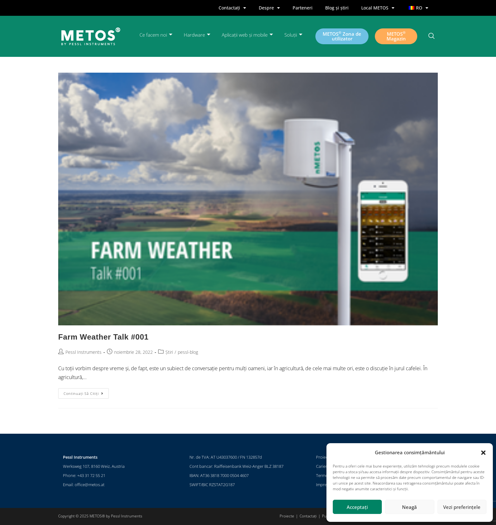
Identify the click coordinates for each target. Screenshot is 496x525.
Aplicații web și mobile (247, 34)
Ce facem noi (156, 34)
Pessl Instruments (83, 352)
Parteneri (303, 8)
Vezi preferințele (461, 507)
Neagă (409, 507)
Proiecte (323, 457)
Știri (169, 352)
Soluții (293, 34)
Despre (269, 8)
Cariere (322, 466)
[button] (483, 453)
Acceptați (357, 507)
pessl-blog (188, 352)
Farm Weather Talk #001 (103, 337)
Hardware (197, 34)
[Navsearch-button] (431, 36)
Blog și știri (337, 8)
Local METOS (377, 8)
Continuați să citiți (86, 392)
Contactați (232, 8)
